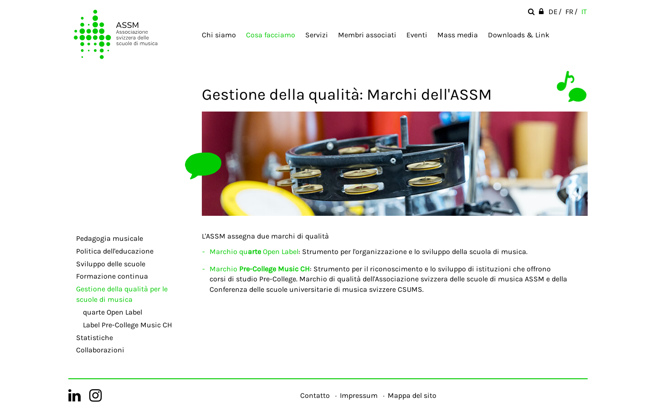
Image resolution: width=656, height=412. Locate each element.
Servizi (316, 35)
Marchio (260, 268)
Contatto (315, 395)
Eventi (416, 35)
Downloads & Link (518, 35)
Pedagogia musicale (109, 238)
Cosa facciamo (270, 35)
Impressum (359, 395)
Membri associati (367, 35)
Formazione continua (112, 276)
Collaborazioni (100, 350)
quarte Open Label (112, 312)
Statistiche (94, 337)
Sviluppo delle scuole (110, 263)
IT (584, 11)
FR (569, 11)
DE (553, 11)
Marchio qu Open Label (254, 251)
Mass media (457, 35)
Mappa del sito (412, 395)
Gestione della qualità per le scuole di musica (122, 294)
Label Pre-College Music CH (127, 324)
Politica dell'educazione (115, 251)
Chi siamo (219, 35)
